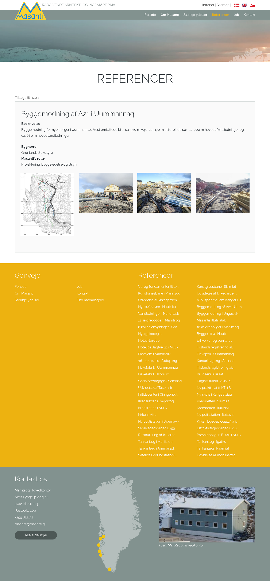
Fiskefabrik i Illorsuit (153, 374)
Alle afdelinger (36, 535)
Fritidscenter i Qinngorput (157, 394)
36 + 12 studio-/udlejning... (158, 361)
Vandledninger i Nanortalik (158, 314)
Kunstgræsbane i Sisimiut (216, 287)
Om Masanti (170, 15)
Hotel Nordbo (149, 341)
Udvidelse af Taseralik (155, 388)
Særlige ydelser (195, 15)
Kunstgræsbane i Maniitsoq (159, 293)
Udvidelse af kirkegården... (217, 293)
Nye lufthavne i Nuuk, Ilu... (158, 307)
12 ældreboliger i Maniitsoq (159, 320)
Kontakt (249, 15)
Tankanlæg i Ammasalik (156, 448)
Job (236, 15)
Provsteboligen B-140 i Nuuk (219, 435)
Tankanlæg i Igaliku (211, 442)
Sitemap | (224, 5)
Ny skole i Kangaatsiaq (214, 394)
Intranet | (209, 5)
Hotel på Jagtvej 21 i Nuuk (158, 347)
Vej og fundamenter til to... (158, 287)
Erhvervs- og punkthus (214, 341)
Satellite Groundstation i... (157, 455)
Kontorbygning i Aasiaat (215, 361)
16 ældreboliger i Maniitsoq (218, 327)
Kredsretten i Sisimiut (213, 401)
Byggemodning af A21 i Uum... (220, 307)
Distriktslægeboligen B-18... (218, 428)
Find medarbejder (90, 300)
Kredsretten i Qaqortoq (156, 401)
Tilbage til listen (27, 97)
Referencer (220, 15)
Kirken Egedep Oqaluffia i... (217, 421)
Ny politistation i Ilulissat (215, 415)
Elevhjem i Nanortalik (154, 354)
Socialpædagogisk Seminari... (161, 381)
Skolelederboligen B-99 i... (158, 428)
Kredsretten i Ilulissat (213, 408)
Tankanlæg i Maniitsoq (155, 442)
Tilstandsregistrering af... (215, 347)
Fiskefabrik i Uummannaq (158, 367)
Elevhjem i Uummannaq (215, 354)
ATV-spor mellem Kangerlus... (220, 300)
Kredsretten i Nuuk (152, 408)
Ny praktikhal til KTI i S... (215, 388)
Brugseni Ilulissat (210, 374)
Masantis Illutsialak (211, 320)
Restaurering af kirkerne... (157, 435)
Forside (150, 15)
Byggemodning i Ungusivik (217, 314)
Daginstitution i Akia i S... (215, 381)
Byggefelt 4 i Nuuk (211, 334)
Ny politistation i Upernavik (158, 421)
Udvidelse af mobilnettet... (217, 455)
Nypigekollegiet (150, 334)
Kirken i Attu (147, 415)
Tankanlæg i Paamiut (213, 448)
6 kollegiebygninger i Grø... (158, 327)
